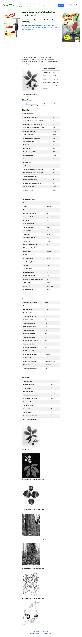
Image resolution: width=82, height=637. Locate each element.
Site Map (44, 631)
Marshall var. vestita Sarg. (30, 95)
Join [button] (76, 5)
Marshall (37, 25)
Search (61, 5)
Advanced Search (20, 5)
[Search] (50, 5)
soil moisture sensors (31, 104)
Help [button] (39, 4)
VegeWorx (9, 5)
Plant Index (38, 631)
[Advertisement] (41, 42)
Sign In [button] (71, 5)
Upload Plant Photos (31, 5)
